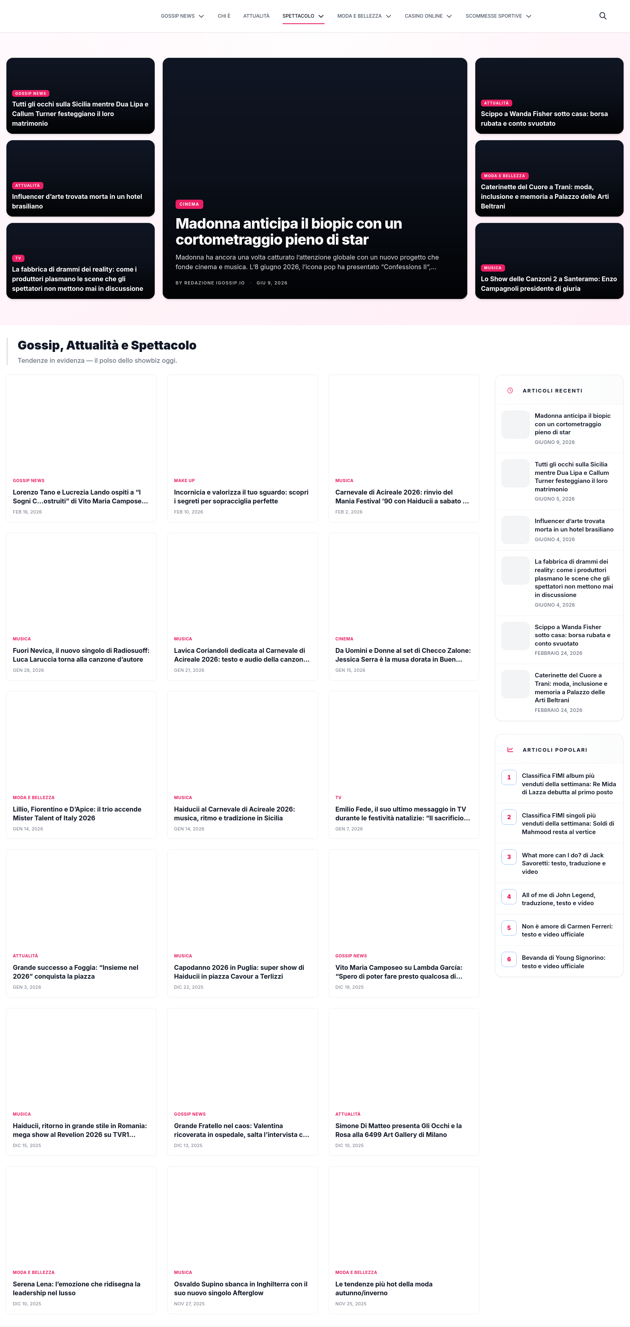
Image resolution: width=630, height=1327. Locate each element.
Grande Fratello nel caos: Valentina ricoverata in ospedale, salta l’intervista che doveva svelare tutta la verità (242, 1134)
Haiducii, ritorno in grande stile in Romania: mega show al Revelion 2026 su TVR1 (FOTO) (80, 1134)
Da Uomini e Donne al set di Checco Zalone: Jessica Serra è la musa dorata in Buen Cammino (403, 659)
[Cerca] (603, 16)
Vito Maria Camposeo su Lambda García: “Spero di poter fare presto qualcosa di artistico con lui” (398, 976)
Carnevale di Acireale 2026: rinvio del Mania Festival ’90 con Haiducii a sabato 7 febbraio (400, 501)
